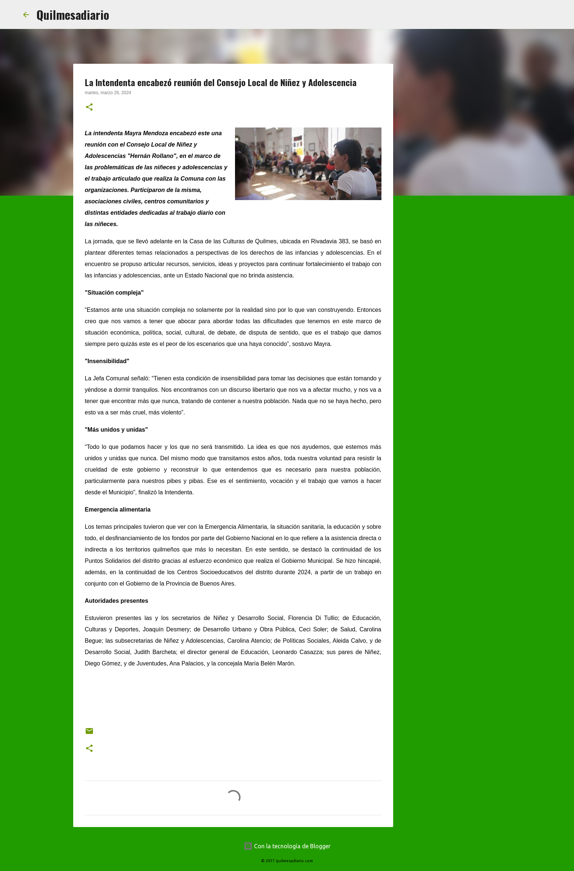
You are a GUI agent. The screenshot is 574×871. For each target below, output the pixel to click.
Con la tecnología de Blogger (287, 846)
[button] (89, 108)
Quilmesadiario (72, 14)
